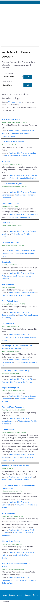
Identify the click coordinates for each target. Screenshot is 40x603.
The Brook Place (8, 223)
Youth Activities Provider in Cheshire (23, 175)
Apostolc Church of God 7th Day (15, 466)
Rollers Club (7, 161)
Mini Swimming (8, 284)
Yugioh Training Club (10, 388)
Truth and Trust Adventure (13, 407)
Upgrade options (14, 102)
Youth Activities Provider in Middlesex (23, 214)
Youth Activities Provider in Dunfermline (17, 382)
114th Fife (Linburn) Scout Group (15, 371)
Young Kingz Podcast (11, 203)
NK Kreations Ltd (9, 513)
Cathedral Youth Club (11, 242)
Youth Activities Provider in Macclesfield (20, 178)
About (19, 595)
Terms (35, 595)
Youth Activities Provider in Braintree (16, 295)
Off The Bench (8, 323)
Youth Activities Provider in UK (20, 477)
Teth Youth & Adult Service (13, 142)
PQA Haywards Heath (11, 119)
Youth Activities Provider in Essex (22, 293)
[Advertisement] (20, 24)
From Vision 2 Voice (10, 301)
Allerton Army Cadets (11, 541)
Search (12, 595)
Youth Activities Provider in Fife (21, 379)
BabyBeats (6, 262)
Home (4, 595)
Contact (27, 595)
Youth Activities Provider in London (22, 153)
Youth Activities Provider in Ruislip (18, 217)
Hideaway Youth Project (12, 184)
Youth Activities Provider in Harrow (18, 156)
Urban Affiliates (8, 429)
